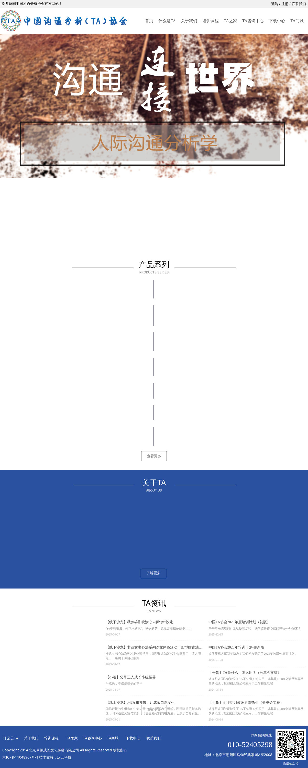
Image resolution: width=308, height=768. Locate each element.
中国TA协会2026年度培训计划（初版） (239, 622)
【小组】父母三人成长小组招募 (131, 677)
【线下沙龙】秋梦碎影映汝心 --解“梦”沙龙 (139, 622)
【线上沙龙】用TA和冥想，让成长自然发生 (140, 702)
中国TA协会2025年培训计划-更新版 (236, 647)
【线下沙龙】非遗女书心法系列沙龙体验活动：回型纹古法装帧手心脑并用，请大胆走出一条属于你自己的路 (154, 647)
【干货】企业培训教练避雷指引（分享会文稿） (246, 702)
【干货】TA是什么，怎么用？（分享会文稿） (244, 673)
